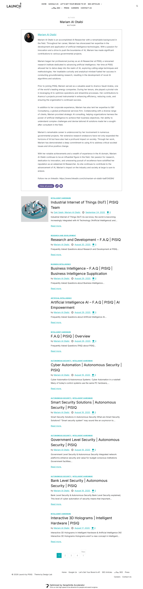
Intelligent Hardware (61, 198)
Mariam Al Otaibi (47, 34)
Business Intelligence (61, 264)
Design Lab (47, 574)
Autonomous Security (61, 361)
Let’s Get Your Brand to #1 (73, 4)
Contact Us (86, 8)
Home (44, 4)
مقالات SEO (55, 8)
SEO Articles (94, 4)
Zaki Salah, (59, 212)
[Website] (57, 186)
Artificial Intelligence (61, 298)
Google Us (53, 4)
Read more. (56, 226)
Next (83, 552)
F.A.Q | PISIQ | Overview (70, 336)
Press (66, 8)
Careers (75, 8)
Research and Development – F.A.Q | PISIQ (86, 240)
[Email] (61, 186)
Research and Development (63, 235)
